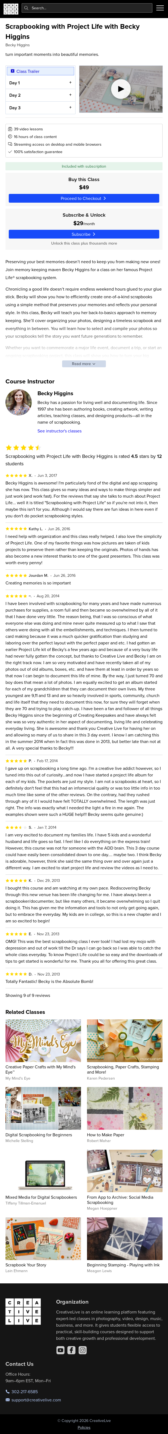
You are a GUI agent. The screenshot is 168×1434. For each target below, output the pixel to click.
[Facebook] (71, 1350)
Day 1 (14, 82)
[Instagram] (82, 1350)
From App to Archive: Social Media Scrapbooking (120, 1199)
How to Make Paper (105, 1135)
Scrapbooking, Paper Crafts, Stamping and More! (123, 1069)
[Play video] (120, 89)
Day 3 (14, 108)
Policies (84, 1427)
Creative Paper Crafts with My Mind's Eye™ (40, 1069)
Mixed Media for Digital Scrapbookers (41, 1197)
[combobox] (87, 8)
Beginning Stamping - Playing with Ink (123, 1265)
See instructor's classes (59, 431)
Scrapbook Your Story (25, 1265)
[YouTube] (60, 1350)
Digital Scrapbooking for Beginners (38, 1135)
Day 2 (15, 95)
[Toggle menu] (160, 8)
